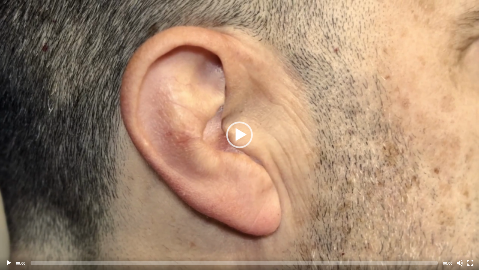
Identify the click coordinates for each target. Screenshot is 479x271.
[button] (239, 135)
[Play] (8, 263)
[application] (239, 135)
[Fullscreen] (470, 263)
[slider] (234, 263)
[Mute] (459, 263)
